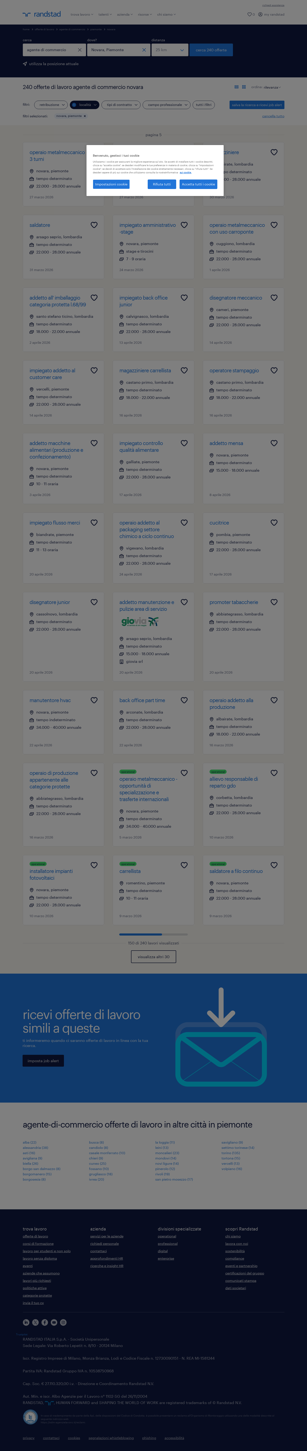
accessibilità (174, 1438)
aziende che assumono (41, 1273)
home (26, 29)
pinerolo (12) (165, 1169)
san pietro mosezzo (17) (174, 1179)
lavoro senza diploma (40, 1258)
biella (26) (30, 1163)
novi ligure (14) (167, 1163)
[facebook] (44, 1322)
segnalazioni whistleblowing (111, 1438)
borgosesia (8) (34, 1179)
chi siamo (166, 14)
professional (168, 1243)
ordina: (257, 87)
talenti (105, 14)
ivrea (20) (96, 1179)
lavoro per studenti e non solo (47, 1251)
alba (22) (29, 1142)
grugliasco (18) (100, 1174)
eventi (28, 1266)
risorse (145, 14)
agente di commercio (72, 29)
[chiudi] (80, 50)
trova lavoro (82, 14)
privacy (29, 1438)
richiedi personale (104, 1243)
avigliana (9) (32, 1158)
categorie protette (37, 1295)
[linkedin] (26, 1322)
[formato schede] (244, 87)
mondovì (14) (165, 1158)
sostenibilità (235, 1251)
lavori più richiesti (37, 1280)
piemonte (96, 29)
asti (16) (29, 1153)
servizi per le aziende (106, 1236)
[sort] (271, 84)
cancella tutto (273, 116)
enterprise (166, 1258)
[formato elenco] (236, 87)
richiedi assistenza (273, 5)
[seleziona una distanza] (169, 50)
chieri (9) (96, 1158)
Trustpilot (21, 1334)
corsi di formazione (38, 1243)
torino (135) (231, 1153)
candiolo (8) (98, 1147)
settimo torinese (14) (238, 1147)
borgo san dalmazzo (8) (41, 1169)
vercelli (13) (230, 1163)
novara (111, 29)
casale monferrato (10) (107, 1153)
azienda (125, 14)
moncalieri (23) (167, 1153)
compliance (234, 1258)
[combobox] (54, 50)
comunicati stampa (240, 1280)
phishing (149, 1438)
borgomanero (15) (37, 1174)
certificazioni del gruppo (244, 1273)
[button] (85, 116)
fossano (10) (99, 1169)
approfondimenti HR (106, 1258)
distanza (158, 40)
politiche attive (35, 1288)
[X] (35, 1322)
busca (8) (96, 1142)
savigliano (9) (232, 1142)
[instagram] (63, 1322)
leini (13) (161, 1147)
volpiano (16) (232, 1169)
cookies (74, 1438)
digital (163, 1251)
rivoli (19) (162, 1174)
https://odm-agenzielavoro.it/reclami (63, 1422)
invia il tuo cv (33, 1303)
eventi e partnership (241, 1266)
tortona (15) (231, 1158)
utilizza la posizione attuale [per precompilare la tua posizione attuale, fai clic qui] (53, 63)
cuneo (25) (97, 1163)
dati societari (235, 1288)
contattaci (98, 1251)
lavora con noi (236, 1243)
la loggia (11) (165, 1142)
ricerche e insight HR (106, 1266)
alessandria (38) (35, 1147)
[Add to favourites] (94, 152)
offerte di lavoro (44, 29)
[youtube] (54, 1322)
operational (167, 1236)
